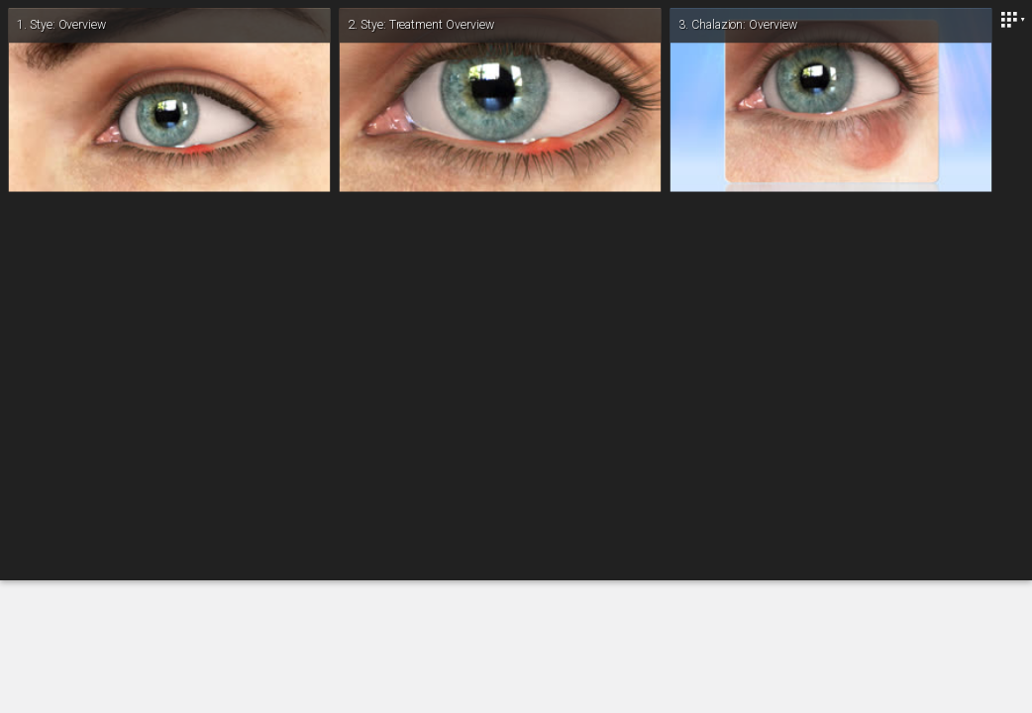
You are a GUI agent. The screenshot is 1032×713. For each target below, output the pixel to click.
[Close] (1012, 20)
